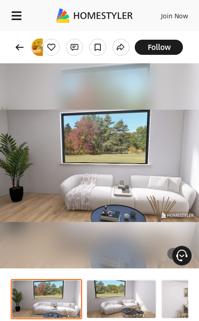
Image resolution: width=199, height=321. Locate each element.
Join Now (174, 16)
